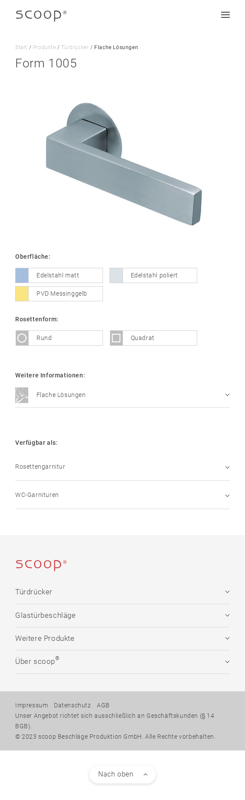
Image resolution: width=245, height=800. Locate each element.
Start (21, 47)
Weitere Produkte (122, 638)
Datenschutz (72, 704)
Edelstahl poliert (154, 274)
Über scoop (122, 660)
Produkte (44, 47)
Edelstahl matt (57, 274)
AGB (103, 704)
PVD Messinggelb (61, 293)
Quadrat (143, 337)
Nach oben (115, 774)
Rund (44, 337)
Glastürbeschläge (122, 615)
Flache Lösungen (122, 395)
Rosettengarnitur (122, 466)
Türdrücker (75, 47)
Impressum (31, 704)
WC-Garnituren (122, 494)
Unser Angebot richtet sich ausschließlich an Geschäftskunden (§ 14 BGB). (115, 720)
